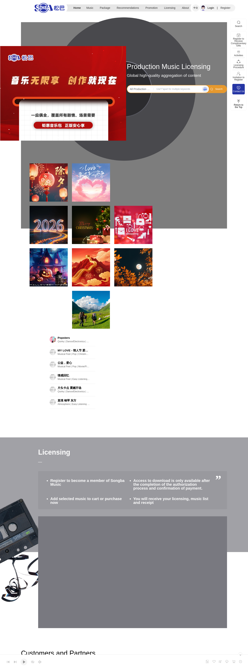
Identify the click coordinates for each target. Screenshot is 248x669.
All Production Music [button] (141, 89)
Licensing (169, 7)
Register (225, 7)
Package (105, 7)
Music (89, 7)
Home (77, 7)
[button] (57, 137)
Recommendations (128, 7)
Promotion (151, 7)
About (185, 7)
